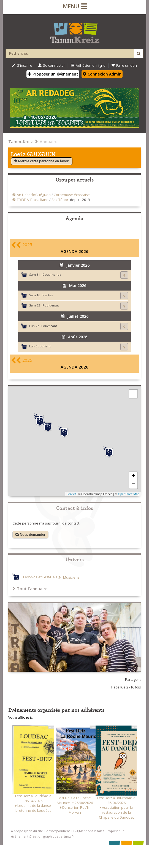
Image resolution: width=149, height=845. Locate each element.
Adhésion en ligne (88, 65)
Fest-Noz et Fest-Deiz (40, 577)
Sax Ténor (60, 199)
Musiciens (70, 577)
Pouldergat (50, 305)
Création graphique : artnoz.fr (51, 836)
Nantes (47, 295)
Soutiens (63, 831)
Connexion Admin (102, 74)
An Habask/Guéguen (34, 195)
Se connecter (51, 65)
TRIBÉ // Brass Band (32, 199)
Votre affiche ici (20, 717)
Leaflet (71, 494)
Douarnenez (51, 274)
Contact (50, 831)
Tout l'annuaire (30, 588)
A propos (18, 831)
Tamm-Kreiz (20, 141)
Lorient (45, 346)
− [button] (133, 484)
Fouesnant (49, 326)
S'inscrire (22, 65)
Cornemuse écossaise (72, 195)
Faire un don (124, 65)
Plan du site (34, 831)
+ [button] (133, 476)
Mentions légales (91, 831)
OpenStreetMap (128, 494)
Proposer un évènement (53, 74)
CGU (74, 831)
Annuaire (49, 141)
